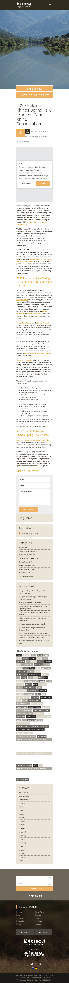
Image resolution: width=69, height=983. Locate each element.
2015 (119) (22, 839)
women (49, 681)
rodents (32, 658)
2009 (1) (21, 861)
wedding (38, 671)
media (19, 668)
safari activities (33, 691)
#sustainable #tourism (24, 713)
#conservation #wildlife (41, 710)
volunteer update (34, 700)
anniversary (38, 665)
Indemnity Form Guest (26, 978)
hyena (19, 658)
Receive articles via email (30, 533)
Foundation (20, 921)
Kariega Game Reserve (35, 314)
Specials (19, 918)
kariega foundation (43, 717)
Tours (36, 918)
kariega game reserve (24, 765)
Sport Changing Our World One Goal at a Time (34, 633)
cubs (46, 678)
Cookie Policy (48, 975)
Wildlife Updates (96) (26, 576)
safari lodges (21, 720)
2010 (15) (22, 857)
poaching (20, 684)
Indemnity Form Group (42, 978)
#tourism (28, 684)
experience (42, 684)
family (32, 668)
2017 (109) (22, 832)
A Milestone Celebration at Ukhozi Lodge (32, 624)
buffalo (37, 694)
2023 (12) (22, 810)
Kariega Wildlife (36, 704)
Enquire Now (34, 88)
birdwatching (38, 713)
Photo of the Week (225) (27, 565)
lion (18, 678)
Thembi (30, 671)
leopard (33, 655)
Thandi (40, 720)
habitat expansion (30, 687)
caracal (39, 655)
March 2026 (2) (24, 796)
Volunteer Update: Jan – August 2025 (31, 637)
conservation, (32, 136)
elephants (43, 691)
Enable (43, 183)
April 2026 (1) (23, 792)
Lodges (19, 912)
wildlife (24, 700)
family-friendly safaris (24, 710)
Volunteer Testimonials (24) (28, 551)
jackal (39, 658)
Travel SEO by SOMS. (46, 980)
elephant (20, 681)
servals (45, 658)
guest (35, 684)
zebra (39, 687)
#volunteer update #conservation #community (32, 726)
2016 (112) (22, 836)
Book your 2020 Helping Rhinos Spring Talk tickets (33, 440)
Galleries (37, 915)
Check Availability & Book (34, 94)
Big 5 (41, 765)
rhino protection (22, 780)
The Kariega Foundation (24, 360)
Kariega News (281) (25, 562)
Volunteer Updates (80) (26, 573)
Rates (18, 924)
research (20, 694)
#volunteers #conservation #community (30, 730)
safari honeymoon (23, 704)
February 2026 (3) (24, 800)
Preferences (27, 183)
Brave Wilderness (34, 674)
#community (41, 736)
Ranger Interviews (35, 707)
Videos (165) (23, 547)
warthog (45, 674)
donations (35, 697)
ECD (43, 694)
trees (37, 668)
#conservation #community (26, 736)
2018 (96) (22, 828)
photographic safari (31, 681)
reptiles (25, 668)
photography (29, 694)
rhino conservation (42, 136)
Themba (40, 661)
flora (40, 678)
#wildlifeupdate (45, 697)
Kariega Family (22, 674)
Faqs (18, 915)
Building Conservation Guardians (30, 603)
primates (47, 665)
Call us (25, 932)
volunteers (45, 707)
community (21, 717)
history (19, 655)
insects (26, 655)
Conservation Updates (41, 131)
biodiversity (32, 720)
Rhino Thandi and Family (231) (29, 569)
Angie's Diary (45, 668)
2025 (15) (22, 803)
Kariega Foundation (43, 323)
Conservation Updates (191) (28, 558)
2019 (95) (22, 825)
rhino (35, 678)
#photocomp (21, 691)
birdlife (19, 687)
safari (35, 765)
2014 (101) (22, 843)
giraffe (42, 681)
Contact (37, 924)
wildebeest (21, 661)
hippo (46, 655)
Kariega (24, 678)
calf (27, 661)
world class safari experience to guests (37, 353)
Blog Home (25, 518)
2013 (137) (22, 846)
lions (18, 700)
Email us (43, 932)
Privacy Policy (38, 975)
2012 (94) (22, 850)
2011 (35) (22, 854)
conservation (30, 717)
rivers (30, 678)
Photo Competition (23, 697)
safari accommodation (25, 733)
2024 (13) (22, 807)
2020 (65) (22, 821)
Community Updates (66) (27, 555)
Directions (38, 921)
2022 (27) (22, 814)
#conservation (22, 707)
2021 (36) (22, 818)
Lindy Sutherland (22, 300)
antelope (48, 661)
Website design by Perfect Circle (27, 980)
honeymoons (21, 671)
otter (18, 665)
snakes (25, 658)
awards (33, 661)
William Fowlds (27, 665)
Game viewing (39, 912)
